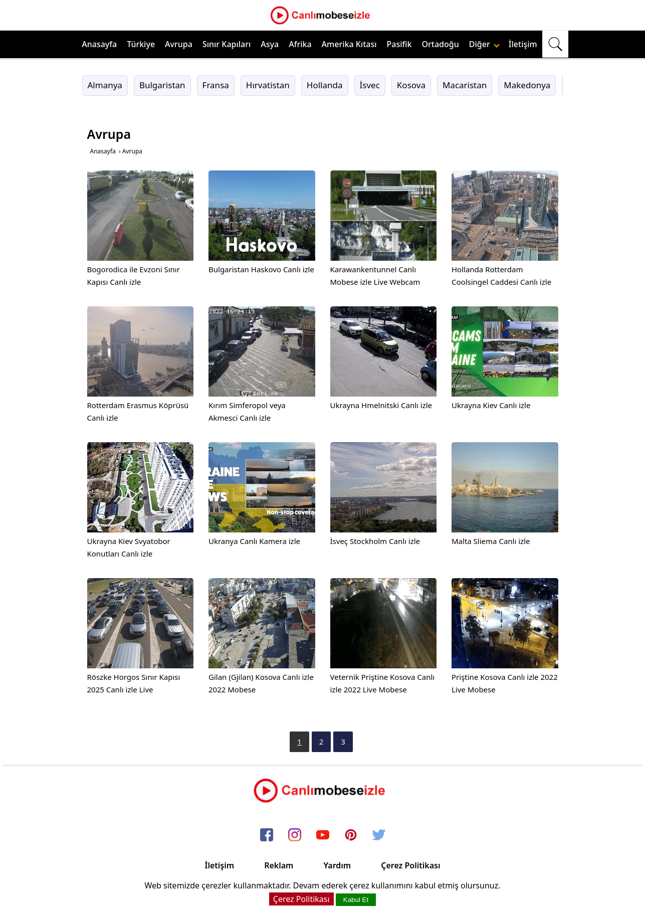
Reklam (278, 865)
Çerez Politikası (410, 865)
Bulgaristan (162, 85)
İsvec (370, 85)
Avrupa (178, 44)
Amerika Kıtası (349, 44)
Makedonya (527, 85)
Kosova (411, 85)
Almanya (105, 85)
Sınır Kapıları (226, 44)
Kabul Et (355, 899)
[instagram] (294, 835)
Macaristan (465, 85)
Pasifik (399, 44)
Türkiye (141, 44)
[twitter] (378, 835)
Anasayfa (99, 44)
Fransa (215, 85)
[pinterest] (350, 835)
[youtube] (322, 835)
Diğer (484, 44)
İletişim (523, 44)
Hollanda (325, 85)
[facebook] (266, 835)
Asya (270, 44)
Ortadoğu (440, 44)
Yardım (337, 865)
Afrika (300, 44)
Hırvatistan (268, 85)
